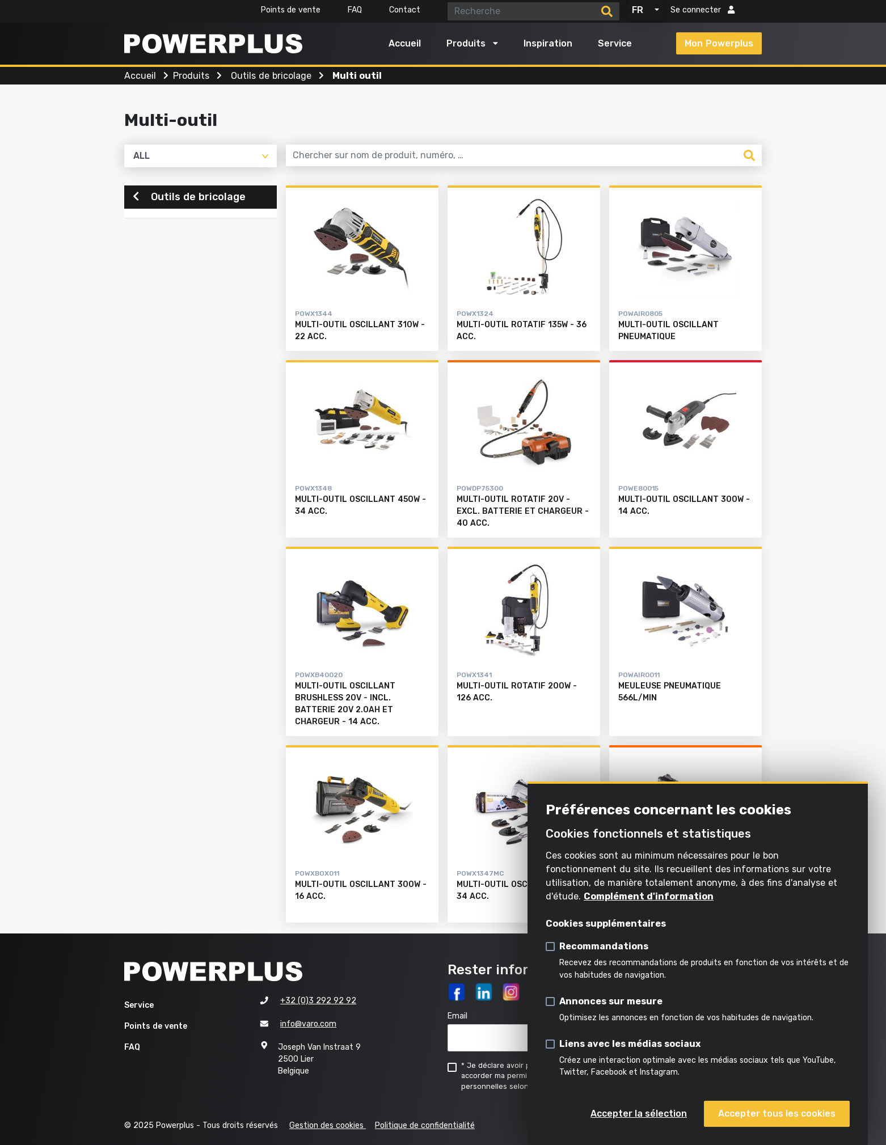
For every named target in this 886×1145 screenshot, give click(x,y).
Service (615, 43)
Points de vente (290, 10)
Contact (404, 10)
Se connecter (702, 10)
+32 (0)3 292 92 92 (318, 1000)
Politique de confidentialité (425, 1125)
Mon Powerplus (719, 43)
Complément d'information (649, 896)
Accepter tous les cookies (777, 1113)
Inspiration (548, 43)
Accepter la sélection (638, 1113)
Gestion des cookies (327, 1125)
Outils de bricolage (189, 198)
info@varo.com (308, 1024)
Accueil (405, 43)
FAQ (355, 10)
